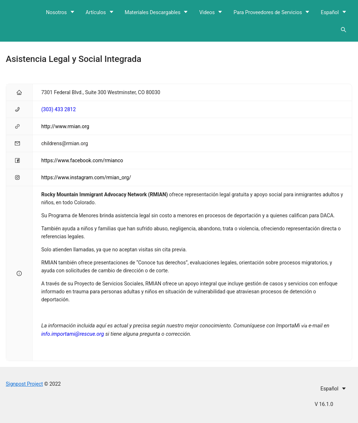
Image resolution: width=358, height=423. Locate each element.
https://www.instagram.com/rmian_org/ (86, 177)
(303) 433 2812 (58, 109)
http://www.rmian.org (65, 126)
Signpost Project (24, 384)
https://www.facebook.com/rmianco (82, 160)
